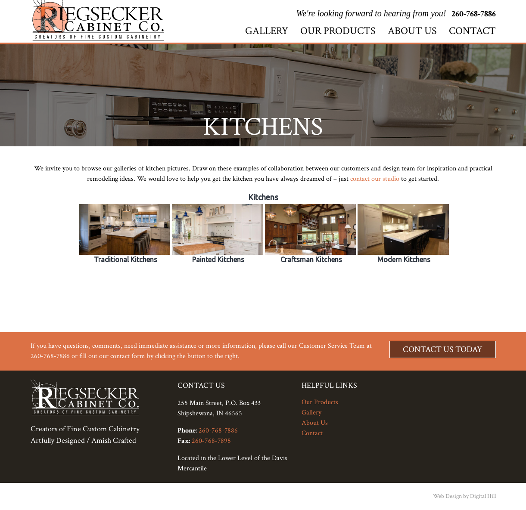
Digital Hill (483, 496)
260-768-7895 (211, 440)
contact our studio (374, 178)
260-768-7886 (473, 13)
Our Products (338, 30)
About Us (412, 30)
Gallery (266, 30)
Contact (472, 30)
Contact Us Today (442, 349)
